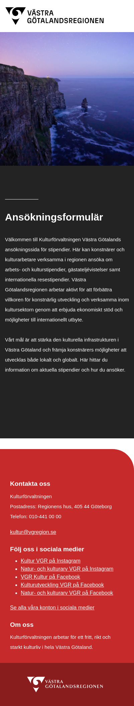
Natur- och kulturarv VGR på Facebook (67, 593)
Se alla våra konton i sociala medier (52, 607)
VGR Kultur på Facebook (50, 577)
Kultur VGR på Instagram (51, 561)
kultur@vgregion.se (33, 532)
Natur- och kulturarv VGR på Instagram (67, 569)
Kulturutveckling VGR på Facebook (62, 585)
